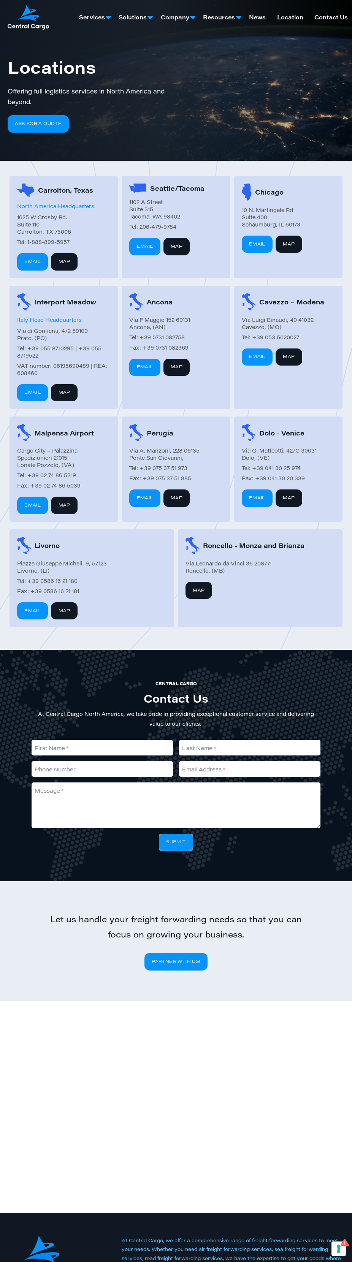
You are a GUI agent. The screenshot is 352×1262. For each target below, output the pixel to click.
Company (175, 17)
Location (290, 17)
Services (92, 17)
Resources (219, 17)
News (257, 17)
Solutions (133, 17)
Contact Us (331, 17)
